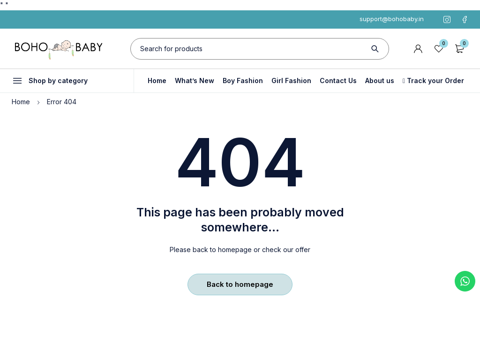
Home (21, 102)
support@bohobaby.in (392, 19)
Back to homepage (240, 284)
